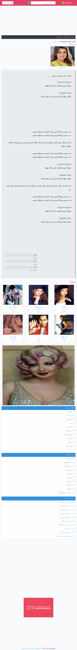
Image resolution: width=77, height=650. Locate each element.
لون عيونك (70, 481)
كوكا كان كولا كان (68, 536)
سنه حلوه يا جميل (68, 466)
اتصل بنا (29, 648)
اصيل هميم (62, 513)
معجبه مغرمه (69, 470)
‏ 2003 (70, 44)
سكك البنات (70, 485)
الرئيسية (72, 37)
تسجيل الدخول (7, 3)
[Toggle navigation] (73, 2)
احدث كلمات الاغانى (69, 498)
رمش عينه (70, 521)
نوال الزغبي (64, 502)
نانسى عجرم (56, 41)
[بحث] (29, 2)
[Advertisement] (38, 21)
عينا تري (71, 438)
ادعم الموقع (39, 648)
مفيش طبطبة (69, 517)
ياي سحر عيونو (69, 434)
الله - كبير (70, 502)
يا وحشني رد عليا (68, 525)
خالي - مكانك (69, 513)
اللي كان (71, 473)
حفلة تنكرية (69, 532)
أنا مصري (70, 477)
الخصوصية (24, 648)
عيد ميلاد (70, 458)
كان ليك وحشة (69, 509)
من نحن (33, 648)
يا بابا (71, 528)
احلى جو (70, 411)
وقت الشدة (70, 506)
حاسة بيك (70, 489)
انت (72, 423)
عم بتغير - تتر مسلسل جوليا (66, 492)
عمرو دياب (66, 528)
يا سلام (73, 44)
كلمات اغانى (66, 37)
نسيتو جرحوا (70, 430)
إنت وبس (70, 427)
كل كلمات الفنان (70, 446)
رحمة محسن (62, 532)
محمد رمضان (62, 517)
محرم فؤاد (63, 521)
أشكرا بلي (70, 419)
